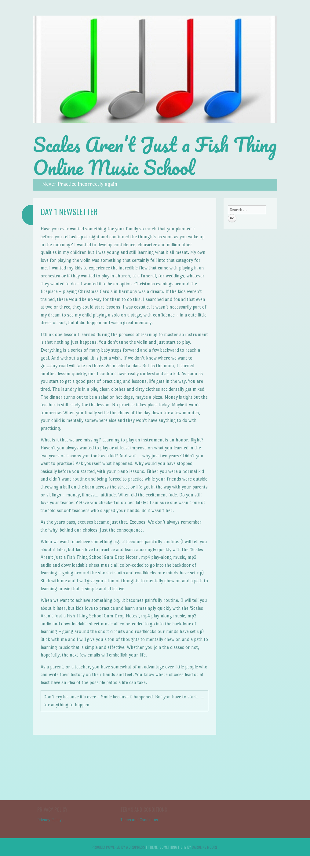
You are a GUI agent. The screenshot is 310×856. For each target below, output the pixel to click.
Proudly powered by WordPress (118, 847)
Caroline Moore (204, 847)
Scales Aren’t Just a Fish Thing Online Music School (155, 156)
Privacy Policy (49, 820)
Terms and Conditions (139, 820)
